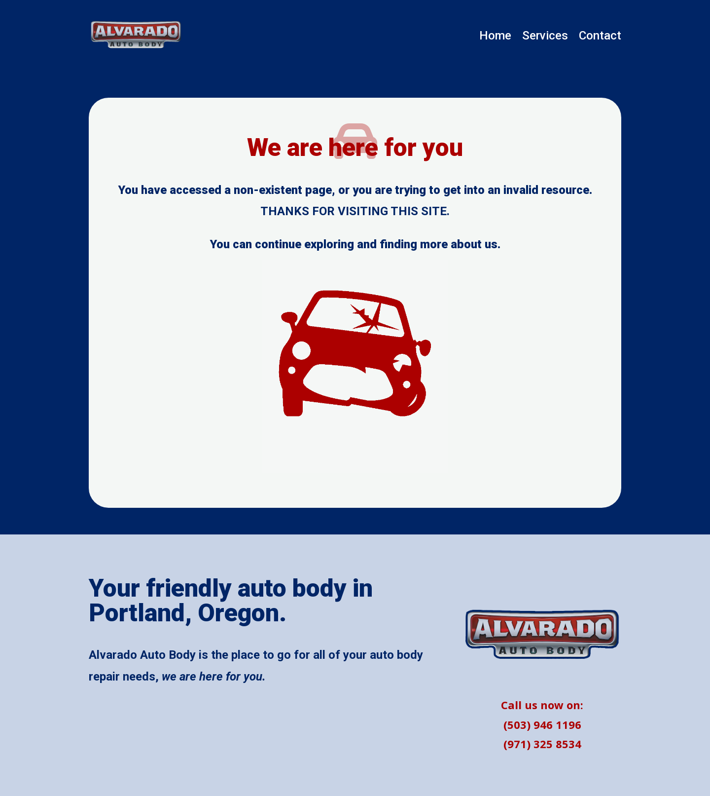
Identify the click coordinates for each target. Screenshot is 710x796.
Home (495, 37)
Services (545, 37)
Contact (600, 37)
